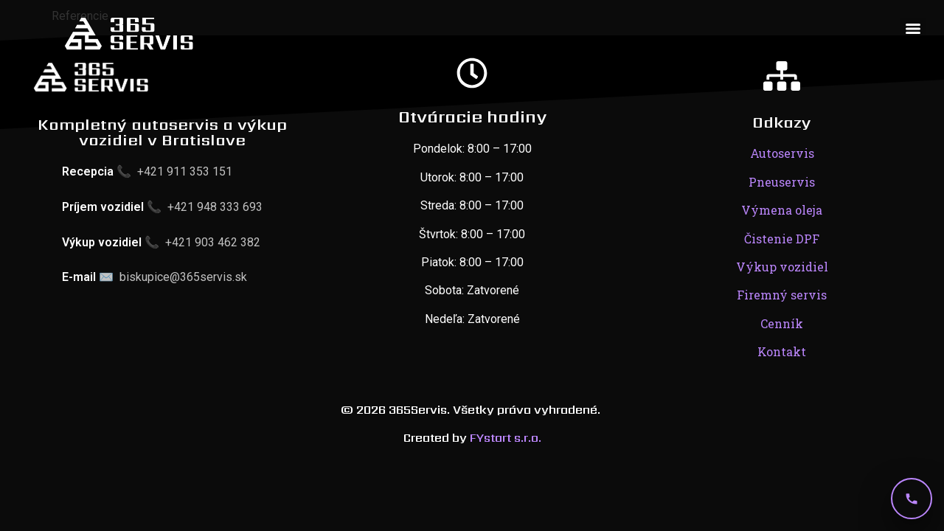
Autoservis (782, 153)
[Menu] (913, 29)
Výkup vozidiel (782, 266)
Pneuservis (782, 182)
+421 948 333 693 (215, 207)
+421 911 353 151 (184, 171)
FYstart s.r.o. (505, 437)
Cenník (781, 323)
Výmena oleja (781, 210)
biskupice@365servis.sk (183, 277)
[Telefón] (911, 498)
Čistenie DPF (781, 238)
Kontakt (781, 351)
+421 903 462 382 (212, 242)
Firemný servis (782, 294)
